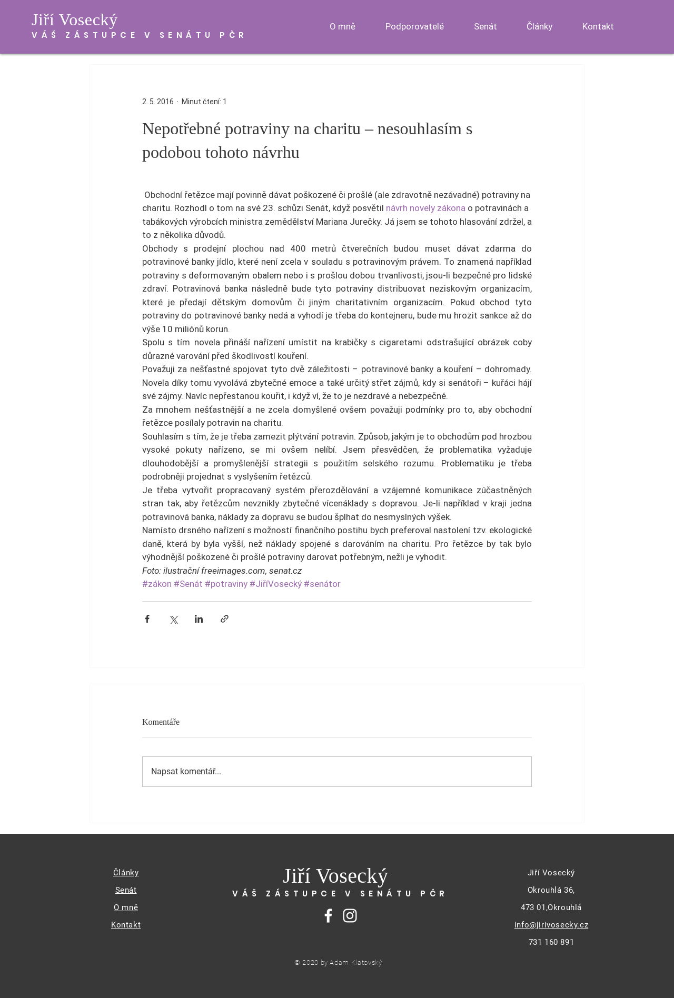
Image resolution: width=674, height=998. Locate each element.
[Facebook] (328, 915)
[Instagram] (350, 915)
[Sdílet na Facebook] (147, 619)
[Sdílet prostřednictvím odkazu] (225, 619)
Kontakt (126, 925)
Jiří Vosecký (75, 19)
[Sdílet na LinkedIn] (199, 619)
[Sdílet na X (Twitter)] (173, 619)
